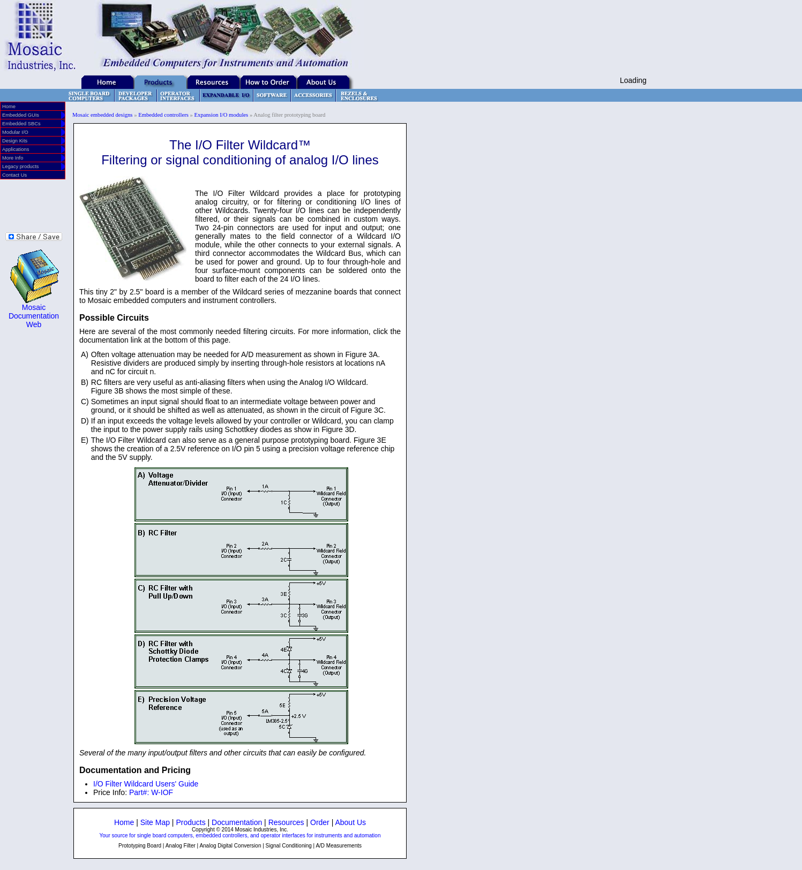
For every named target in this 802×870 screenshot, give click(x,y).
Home (124, 822)
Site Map (155, 822)
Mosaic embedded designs (102, 115)
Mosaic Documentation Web (34, 316)
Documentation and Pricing (135, 770)
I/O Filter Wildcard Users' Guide (145, 784)
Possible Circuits (114, 317)
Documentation (237, 822)
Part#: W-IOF (151, 792)
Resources (286, 822)
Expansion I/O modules (221, 115)
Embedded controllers (163, 115)
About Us (350, 822)
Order (319, 822)
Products (190, 822)
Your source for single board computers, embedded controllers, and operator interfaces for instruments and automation (240, 835)
